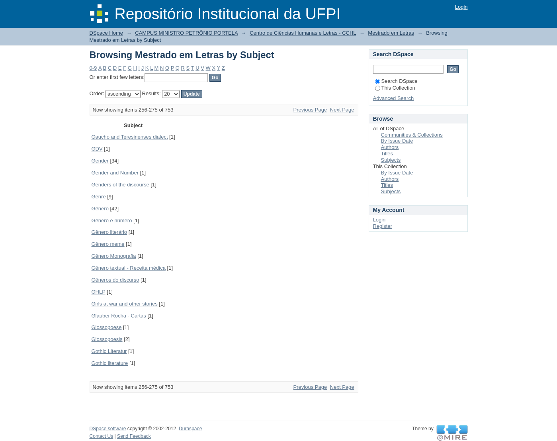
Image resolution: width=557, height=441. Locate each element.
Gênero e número (112, 220)
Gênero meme (108, 244)
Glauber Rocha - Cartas (119, 316)
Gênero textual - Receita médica (129, 268)
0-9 (93, 68)
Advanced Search (393, 98)
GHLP (99, 292)
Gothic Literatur (109, 351)
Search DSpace (396, 81)
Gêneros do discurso (115, 280)
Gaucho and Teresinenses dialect (130, 137)
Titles (387, 154)
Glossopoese (107, 327)
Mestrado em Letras (391, 33)
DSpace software (108, 428)
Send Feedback (134, 436)
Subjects (391, 160)
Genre (99, 197)
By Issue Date (397, 141)
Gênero (100, 209)
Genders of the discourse (120, 185)
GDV (97, 149)
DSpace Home (106, 33)
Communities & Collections (412, 135)
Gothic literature (110, 363)
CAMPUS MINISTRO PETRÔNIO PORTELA (186, 33)
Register (382, 226)
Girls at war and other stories (125, 304)
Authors (390, 147)
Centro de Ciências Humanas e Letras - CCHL (303, 33)
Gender (100, 161)
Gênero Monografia (114, 256)
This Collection (395, 88)
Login (461, 7)
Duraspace (190, 428)
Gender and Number (115, 173)
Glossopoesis (107, 339)
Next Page (342, 110)
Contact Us (101, 436)
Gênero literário (109, 232)
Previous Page (310, 110)
